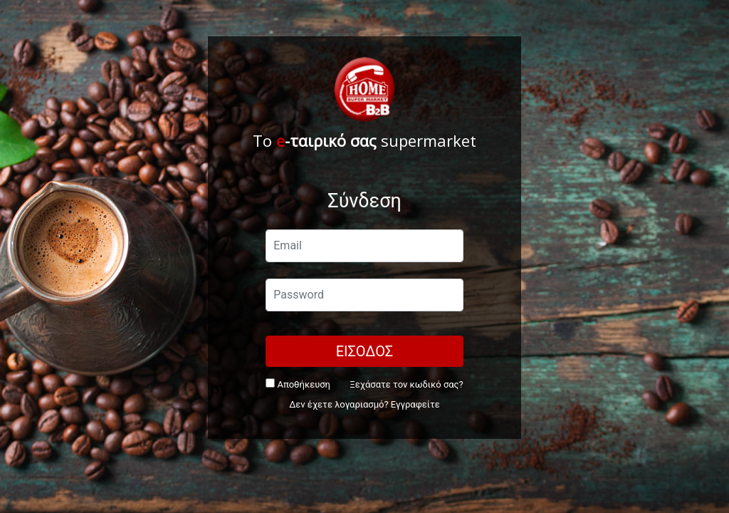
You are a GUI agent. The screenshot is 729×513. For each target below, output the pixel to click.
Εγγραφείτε (415, 404)
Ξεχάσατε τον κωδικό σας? (406, 384)
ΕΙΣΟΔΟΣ (365, 351)
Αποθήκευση (298, 384)
